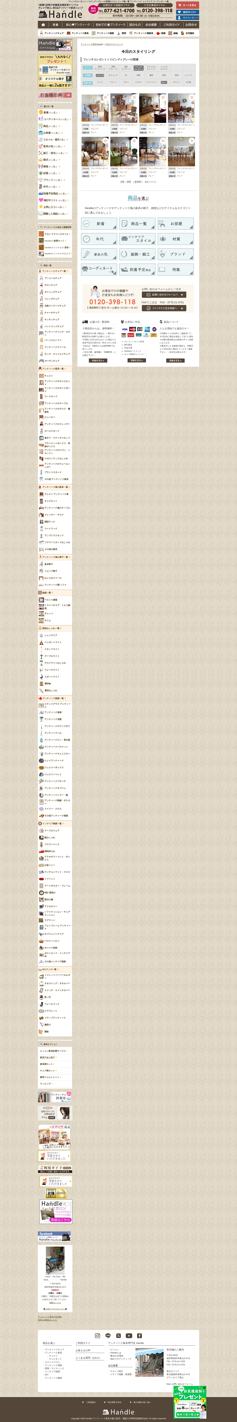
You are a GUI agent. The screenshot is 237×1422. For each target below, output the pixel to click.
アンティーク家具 (80, 33)
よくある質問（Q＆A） (88, 1357)
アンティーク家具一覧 (53, 369)
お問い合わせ (191, 24)
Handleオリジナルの (56, 247)
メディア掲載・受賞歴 (121, 1374)
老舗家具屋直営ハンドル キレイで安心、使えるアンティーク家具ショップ (62, 11)
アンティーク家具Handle (92, 44)
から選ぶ (48, 112)
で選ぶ (52, 139)
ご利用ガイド (172, 24)
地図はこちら (55, 1303)
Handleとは (115, 1352)
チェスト (53, 1356)
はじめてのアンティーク (110, 24)
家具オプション (50, 1044)
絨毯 (175, 33)
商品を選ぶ (49, 1343)
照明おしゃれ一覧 (50, 628)
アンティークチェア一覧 (54, 271)
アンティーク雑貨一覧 (53, 698)
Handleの (54, 241)
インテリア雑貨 (52, 1371)
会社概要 (151, 24)
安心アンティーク (77, 24)
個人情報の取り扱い (142, 1402)
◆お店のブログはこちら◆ (55, 1309)
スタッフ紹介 (116, 1371)
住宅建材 (190, 33)
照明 (124, 33)
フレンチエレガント (99, 125)
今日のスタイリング (114, 44)
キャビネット (55, 1359)
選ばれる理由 (116, 1356)
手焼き (56, 234)
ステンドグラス (52, 1362)
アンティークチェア (54, 33)
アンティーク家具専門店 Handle (126, 1343)
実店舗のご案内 (175, 1349)
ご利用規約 (91, 1402)
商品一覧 (48, 265)
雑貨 (163, 33)
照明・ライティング (54, 1368)
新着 (55, 24)
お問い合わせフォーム (182, 1384)
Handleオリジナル (57, 254)
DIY (47, 1374)
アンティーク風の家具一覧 (55, 487)
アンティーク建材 (53, 1378)
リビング (94, 128)
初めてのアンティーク (121, 1359)
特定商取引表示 (114, 1402)
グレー (93, 132)
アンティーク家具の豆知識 (50, 1317)
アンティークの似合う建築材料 (57, 227)
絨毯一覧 (46, 593)
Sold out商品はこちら (47, 1320)
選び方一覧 (48, 106)
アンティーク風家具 (143, 33)
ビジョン (114, 1349)
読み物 (135, 24)
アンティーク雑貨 (105, 33)
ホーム (43, 24)
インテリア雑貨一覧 (52, 823)
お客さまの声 (83, 1350)
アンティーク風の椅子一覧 (55, 557)
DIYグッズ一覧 (49, 969)
